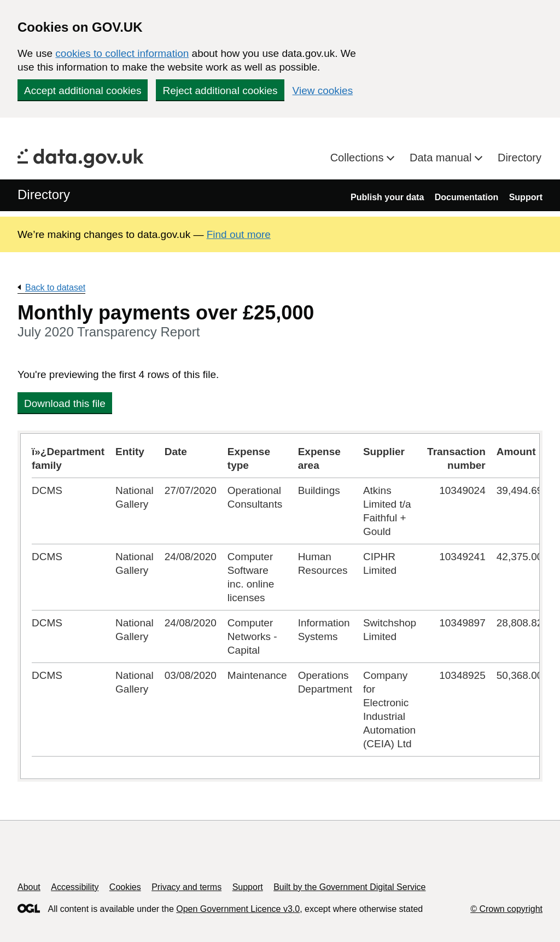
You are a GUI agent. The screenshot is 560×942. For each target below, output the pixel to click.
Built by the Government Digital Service (349, 887)
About (29, 887)
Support (525, 197)
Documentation (466, 197)
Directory (519, 158)
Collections (358, 158)
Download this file (65, 403)
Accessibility (74, 887)
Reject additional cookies (219, 90)
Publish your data (387, 197)
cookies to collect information (122, 53)
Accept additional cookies (82, 90)
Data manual (442, 158)
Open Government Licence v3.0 (238, 909)
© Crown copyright (506, 909)
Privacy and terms (186, 887)
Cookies (125, 887)
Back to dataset (55, 287)
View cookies (323, 90)
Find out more (239, 234)
